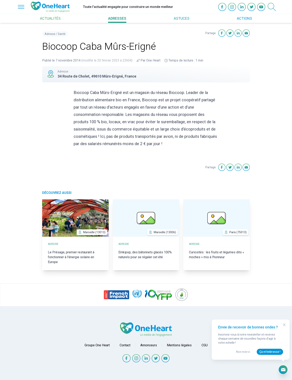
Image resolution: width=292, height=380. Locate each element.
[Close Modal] (284, 325)
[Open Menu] (21, 7)
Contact (125, 345)
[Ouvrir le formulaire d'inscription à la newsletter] (283, 370)
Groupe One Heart (97, 345)
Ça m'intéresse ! (269, 351)
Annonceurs (148, 345)
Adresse (50, 34)
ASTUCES (181, 18)
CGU (205, 345)
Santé (61, 34)
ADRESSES (117, 18)
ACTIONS (244, 18)
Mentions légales (179, 345)
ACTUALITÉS (50, 18)
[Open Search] (272, 7)
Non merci (243, 351)
